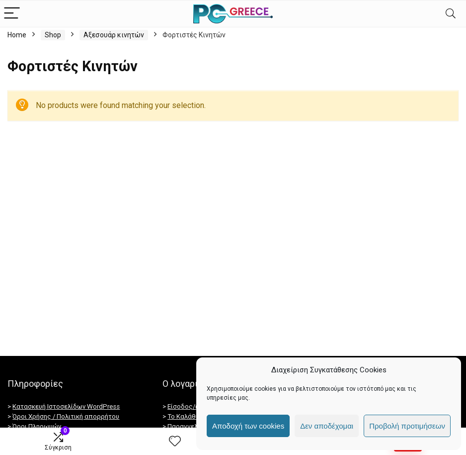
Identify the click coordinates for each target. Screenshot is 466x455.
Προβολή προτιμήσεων (407, 426)
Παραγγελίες (187, 426)
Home (16, 35)
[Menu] (12, 13)
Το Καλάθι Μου (189, 416)
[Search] (451, 13)
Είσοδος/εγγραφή (194, 406)
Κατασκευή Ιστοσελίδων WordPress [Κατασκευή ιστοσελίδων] (66, 406)
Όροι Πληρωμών (36, 426)
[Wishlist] (175, 441)
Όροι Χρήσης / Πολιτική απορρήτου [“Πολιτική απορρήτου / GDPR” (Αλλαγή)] (65, 416)
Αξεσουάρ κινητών (113, 35)
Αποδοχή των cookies (248, 426)
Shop (53, 35)
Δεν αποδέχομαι (326, 426)
